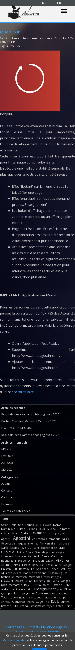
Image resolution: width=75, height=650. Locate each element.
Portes (54, 569)
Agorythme (27, 593)
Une (20, 525)
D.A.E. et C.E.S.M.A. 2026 (17, 428)
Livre (62, 548)
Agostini (21, 538)
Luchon (36, 585)
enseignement (45, 589)
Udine (68, 606)
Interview (7, 556)
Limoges (53, 533)
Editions (32, 529)
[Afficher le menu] (64, 11)
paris (5, 547)
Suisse (21, 529)
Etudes (14, 548)
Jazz (63, 533)
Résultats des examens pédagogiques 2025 (30, 435)
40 (48, 581)
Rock (37, 556)
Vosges (65, 581)
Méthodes (35, 577)
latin (29, 589)
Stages (67, 565)
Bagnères (7, 560)
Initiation (38, 560)
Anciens (64, 593)
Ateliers (20, 589)
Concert (6, 490)
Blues (67, 589)
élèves (47, 525)
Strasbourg (55, 573)
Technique (31, 525)
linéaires (39, 581)
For (30, 556)
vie (24, 556)
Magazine (48, 552)
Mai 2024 (7, 469)
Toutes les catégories (15, 511)
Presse (49, 565)
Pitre (16, 606)
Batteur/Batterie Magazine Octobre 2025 (28, 421)
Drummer (64, 529)
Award (19, 581)
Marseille (50, 597)
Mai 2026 (7, 449)
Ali (60, 565)
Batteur (28, 573)
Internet (11, 46)
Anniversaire (47, 543)
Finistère (6, 569)
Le (32, 569)
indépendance (10, 533)
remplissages (52, 577)
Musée (51, 529)
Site (19, 46)
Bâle (27, 585)
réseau (24, 606)
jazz (23, 548)
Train (13, 525)
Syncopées (36, 597)
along (53, 593)
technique (7, 577)
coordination (49, 548)
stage (39, 601)
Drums (5, 565)
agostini (6, 539)
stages (60, 552)
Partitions (40, 573)
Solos (55, 581)
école (59, 606)
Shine (28, 581)
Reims (16, 565)
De (65, 573)
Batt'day (24, 569)
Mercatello (15, 585)
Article (20, 552)
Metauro (21, 577)
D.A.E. (55, 601)
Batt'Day (65, 569)
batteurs (37, 565)
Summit (65, 601)
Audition (6, 483)
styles (50, 606)
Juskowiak (7, 581)
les (16, 593)
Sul (15, 569)
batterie (6, 606)
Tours (5, 597)
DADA (57, 525)
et (33, 539)
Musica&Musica (11, 573)
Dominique (8, 529)
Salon (4, 525)
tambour (54, 539)
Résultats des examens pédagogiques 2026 (30, 414)
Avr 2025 (7, 463)
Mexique (20, 560)
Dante (45, 556)
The (47, 601)
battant (50, 560)
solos (46, 585)
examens (39, 533)
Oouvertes (19, 601)
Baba (67, 585)
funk (17, 556)
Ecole (42, 529)
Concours (7, 497)
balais (65, 539)
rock (4, 585)
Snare (29, 552)
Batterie (56, 585)
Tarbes (26, 565)
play (60, 589)
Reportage (8, 543)
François (41, 539)
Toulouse (63, 543)
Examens (7, 504)
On (29, 560)
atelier (5, 589)
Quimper (6, 593)
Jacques (21, 543)
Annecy (5, 601)
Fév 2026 (7, 456)
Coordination (19, 597)
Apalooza (42, 569)
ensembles (38, 606)
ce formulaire (24, 392)
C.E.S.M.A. (8, 552)
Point (30, 601)
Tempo (62, 597)
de (12, 589)
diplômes (63, 560)
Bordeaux (42, 593)
